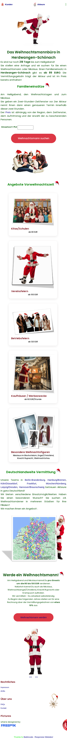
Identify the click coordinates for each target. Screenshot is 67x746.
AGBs (3, 691)
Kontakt (3, 708)
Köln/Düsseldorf (9, 483)
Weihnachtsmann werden (33, 617)
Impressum (5, 687)
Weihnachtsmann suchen (33, 138)
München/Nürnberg (56, 483)
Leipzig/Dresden (9, 487)
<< (30, 677)
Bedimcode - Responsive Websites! (38, 737)
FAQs (3, 704)
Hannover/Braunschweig (31, 487)
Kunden (6, 4)
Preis (8, 112)
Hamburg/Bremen (57, 480)
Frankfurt (31, 483)
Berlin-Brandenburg (35, 480)
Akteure (39, 4)
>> (36, 677)
